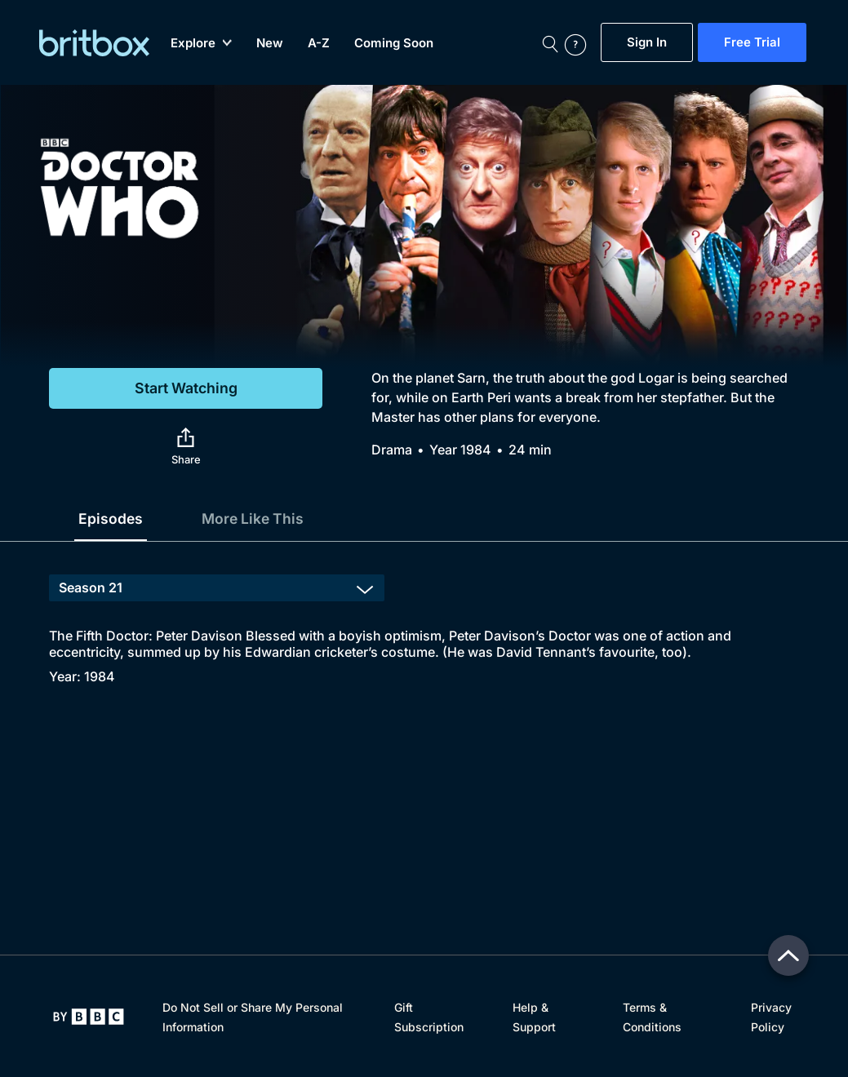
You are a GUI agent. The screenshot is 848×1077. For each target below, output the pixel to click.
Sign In (647, 42)
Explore (201, 43)
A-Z (319, 43)
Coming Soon (393, 43)
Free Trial (752, 42)
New (269, 43)
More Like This (255, 518)
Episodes (111, 518)
